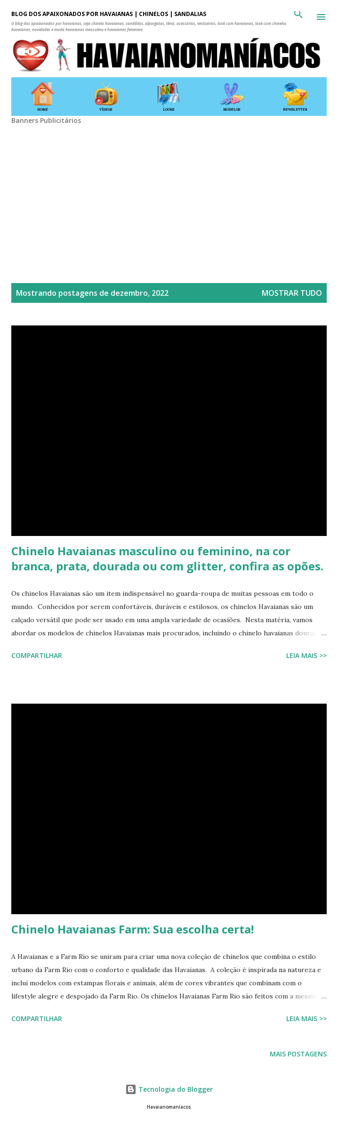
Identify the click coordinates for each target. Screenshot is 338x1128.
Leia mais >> (306, 655)
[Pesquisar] (298, 17)
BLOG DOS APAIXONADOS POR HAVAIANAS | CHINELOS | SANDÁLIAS (108, 14)
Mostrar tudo (292, 293)
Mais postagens (298, 1053)
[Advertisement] (169, 191)
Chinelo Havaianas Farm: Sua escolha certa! (132, 929)
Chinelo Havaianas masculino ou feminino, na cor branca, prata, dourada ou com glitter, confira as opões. (167, 558)
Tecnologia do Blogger (169, 1089)
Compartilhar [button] (36, 655)
